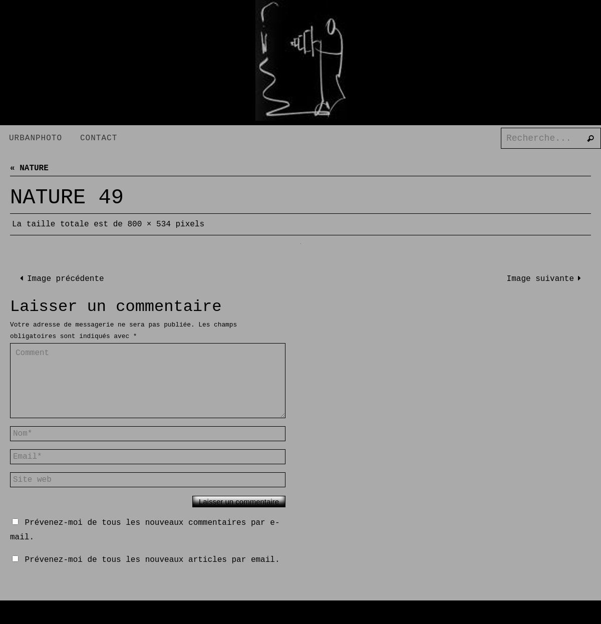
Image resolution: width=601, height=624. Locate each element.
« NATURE (29, 168)
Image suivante (546, 278)
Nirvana (306, 615)
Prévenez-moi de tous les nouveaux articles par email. (152, 559)
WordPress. (351, 615)
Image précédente (60, 278)
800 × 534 (148, 224)
